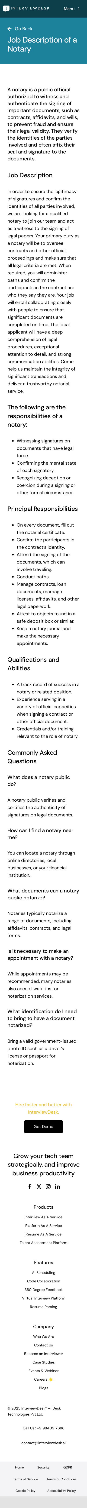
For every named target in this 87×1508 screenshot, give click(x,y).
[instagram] (48, 1186)
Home (19, 1467)
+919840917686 (50, 1428)
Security (43, 1467)
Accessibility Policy (61, 1491)
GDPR (67, 1467)
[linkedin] (57, 1186)
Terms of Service (25, 1479)
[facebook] (29, 1186)
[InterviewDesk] (26, 8)
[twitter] (39, 1186)
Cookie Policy (25, 1491)
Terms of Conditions (62, 1479)
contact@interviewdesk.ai (43, 1443)
